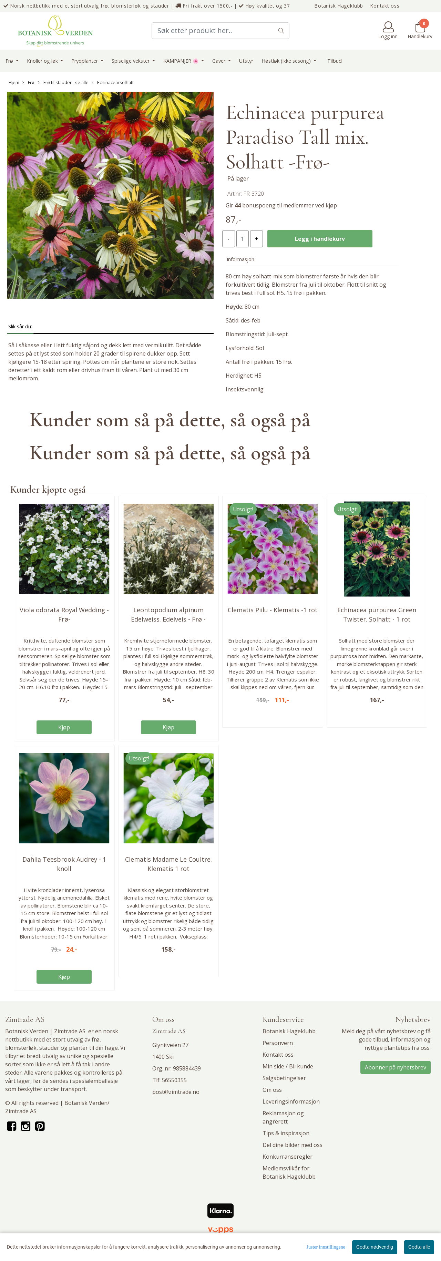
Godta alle (419, 1247)
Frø (10, 61)
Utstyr (246, 61)
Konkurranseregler (287, 1156)
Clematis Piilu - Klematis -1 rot (273, 610)
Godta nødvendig (374, 1247)
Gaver (219, 61)
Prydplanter (85, 61)
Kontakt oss (384, 5)
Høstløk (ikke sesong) (286, 61)
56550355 (174, 1080)
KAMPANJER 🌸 (181, 61)
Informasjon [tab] (240, 259)
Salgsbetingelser (284, 1078)
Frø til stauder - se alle (63, 82)
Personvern (278, 1043)
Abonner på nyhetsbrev (395, 1067)
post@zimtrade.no (175, 1092)
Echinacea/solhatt (113, 82)
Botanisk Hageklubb (339, 5)
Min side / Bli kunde (288, 1066)
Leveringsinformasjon (291, 1101)
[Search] (220, 30)
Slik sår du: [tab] (20, 326)
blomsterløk (21, 1048)
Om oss (272, 1090)
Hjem (14, 82)
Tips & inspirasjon (286, 1133)
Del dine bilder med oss (292, 1145)
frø (96, 1039)
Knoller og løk (43, 61)
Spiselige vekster (131, 61)
